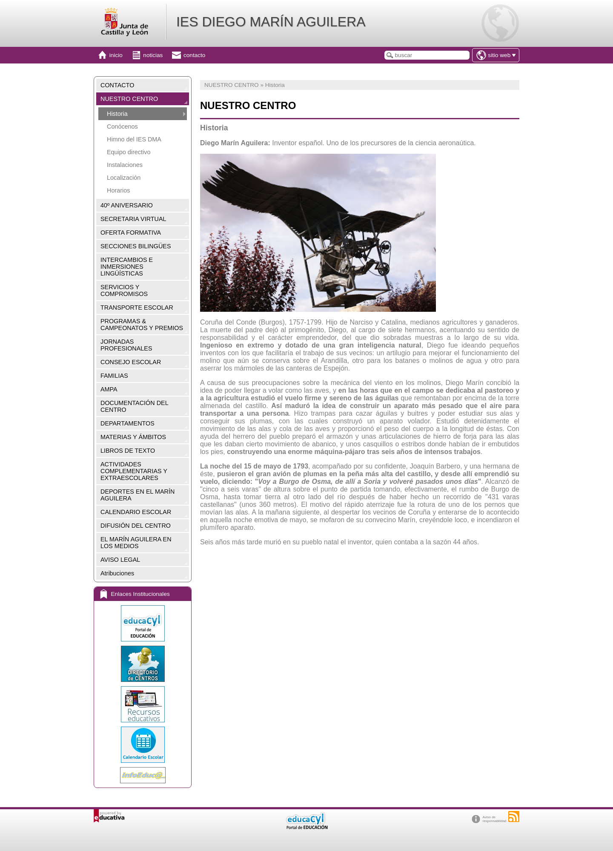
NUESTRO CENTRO (129, 98)
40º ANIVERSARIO (126, 205)
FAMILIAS (114, 375)
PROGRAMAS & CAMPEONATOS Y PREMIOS (141, 324)
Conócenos (122, 126)
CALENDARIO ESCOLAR (135, 512)
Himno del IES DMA (134, 139)
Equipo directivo (128, 152)
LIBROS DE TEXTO (127, 450)
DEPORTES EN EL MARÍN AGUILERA (137, 495)
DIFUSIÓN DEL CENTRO (135, 525)
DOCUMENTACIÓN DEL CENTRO (134, 406)
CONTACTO (117, 85)
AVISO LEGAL (120, 559)
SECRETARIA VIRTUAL (133, 219)
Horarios (118, 190)
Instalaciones (125, 164)
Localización (123, 177)
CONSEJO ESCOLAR (130, 362)
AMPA (108, 389)
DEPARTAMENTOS (127, 423)
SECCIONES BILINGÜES (135, 246)
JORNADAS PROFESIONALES (126, 345)
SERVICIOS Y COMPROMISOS (124, 290)
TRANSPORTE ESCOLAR (136, 307)
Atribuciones (117, 573)
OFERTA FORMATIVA (130, 232)
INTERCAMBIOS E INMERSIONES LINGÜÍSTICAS (126, 266)
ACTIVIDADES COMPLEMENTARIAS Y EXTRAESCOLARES (133, 471)
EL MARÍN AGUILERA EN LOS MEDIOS (136, 542)
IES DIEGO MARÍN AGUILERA (271, 21)
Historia (117, 113)
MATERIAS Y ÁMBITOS (133, 437)
